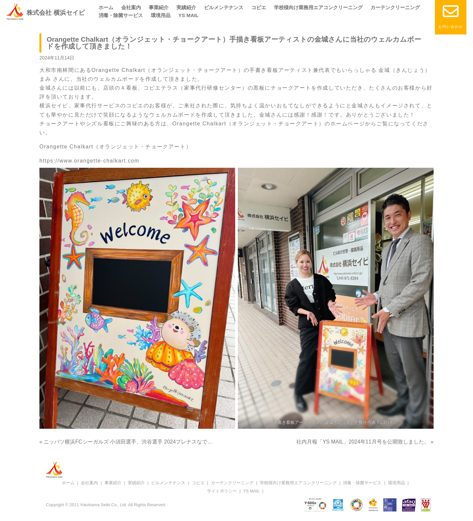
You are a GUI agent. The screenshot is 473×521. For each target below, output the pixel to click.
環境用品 (160, 15)
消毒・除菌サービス (121, 15)
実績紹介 (186, 7)
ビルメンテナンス (223, 7)
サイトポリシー (222, 490)
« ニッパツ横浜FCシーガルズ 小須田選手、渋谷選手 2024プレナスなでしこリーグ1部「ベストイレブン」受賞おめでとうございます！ (198, 442)
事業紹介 (159, 7)
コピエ (258, 7)
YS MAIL (188, 15)
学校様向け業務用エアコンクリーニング (318, 7)
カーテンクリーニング (395, 7)
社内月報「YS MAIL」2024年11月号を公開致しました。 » (365, 442)
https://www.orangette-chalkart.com (89, 160)
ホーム (106, 7)
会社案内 (131, 7)
